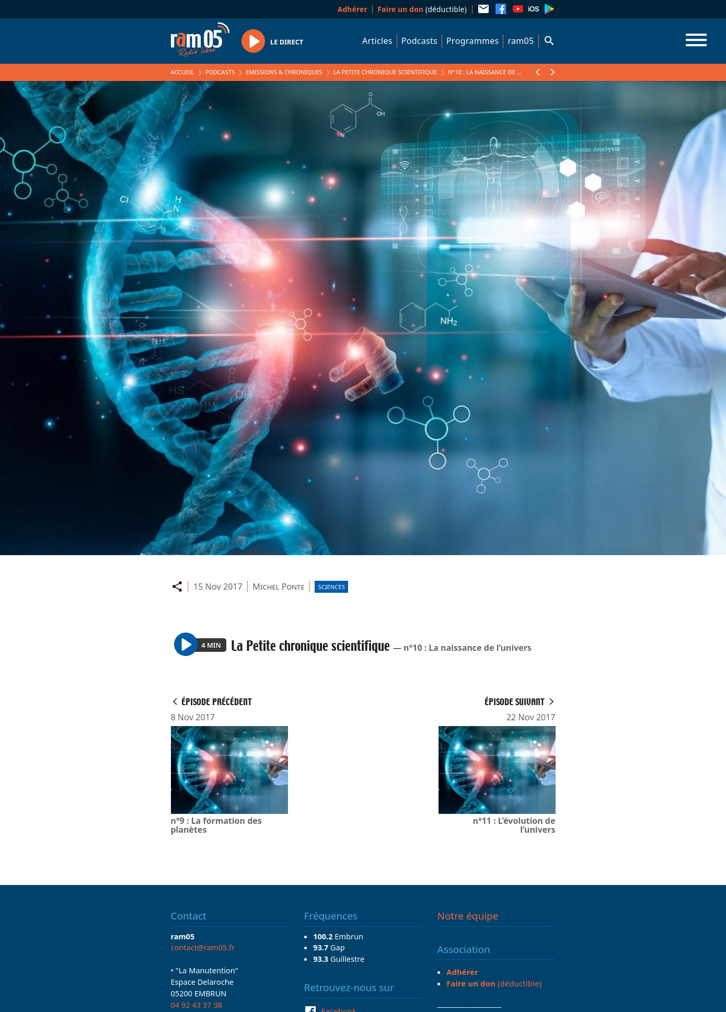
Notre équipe (468, 916)
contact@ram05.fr (203, 947)
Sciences (331, 587)
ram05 (521, 41)
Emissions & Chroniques (284, 72)
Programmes (472, 41)
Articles (377, 41)
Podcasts (419, 41)
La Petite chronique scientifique (385, 72)
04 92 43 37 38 (196, 1004)
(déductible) (422, 9)
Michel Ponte (278, 586)
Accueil (182, 72)
